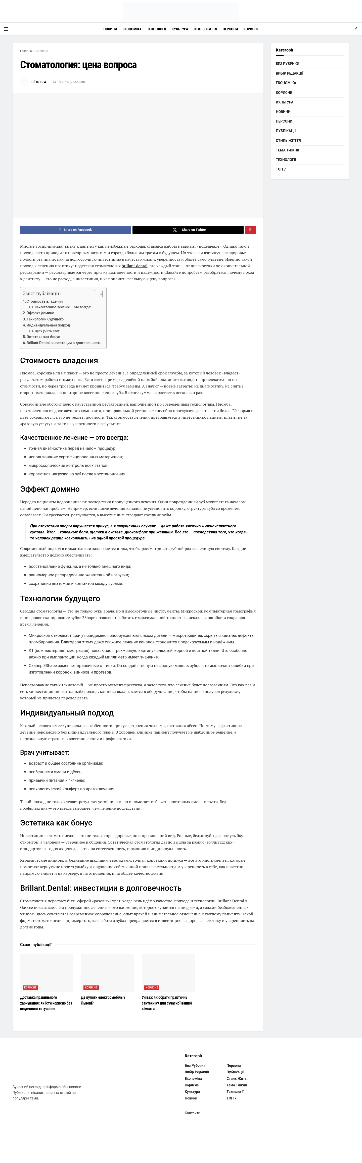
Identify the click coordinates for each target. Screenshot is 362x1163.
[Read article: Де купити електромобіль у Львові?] (107, 974)
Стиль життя (205, 29)
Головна (26, 51)
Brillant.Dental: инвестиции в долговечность (64, 344)
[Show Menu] (6, 29)
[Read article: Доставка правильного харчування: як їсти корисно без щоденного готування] (46, 974)
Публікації (286, 131)
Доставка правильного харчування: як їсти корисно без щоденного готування (46, 1004)
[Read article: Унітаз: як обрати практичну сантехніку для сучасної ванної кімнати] (168, 974)
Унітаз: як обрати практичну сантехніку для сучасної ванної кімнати (167, 1004)
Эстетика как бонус (43, 338)
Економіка (132, 29)
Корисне (251, 29)
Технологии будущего (45, 320)
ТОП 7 (281, 169)
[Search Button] (356, 29)
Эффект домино (40, 314)
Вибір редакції (289, 73)
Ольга (41, 82)
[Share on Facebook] (75, 230)
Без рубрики (287, 64)
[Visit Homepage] (181, 11)
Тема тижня (287, 150)
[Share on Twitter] (188, 230)
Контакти (192, 1114)
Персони (230, 29)
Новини (110, 29)
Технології (156, 29)
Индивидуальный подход (48, 326)
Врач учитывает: (47, 332)
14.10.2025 (61, 82)
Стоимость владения (45, 303)
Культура (180, 29)
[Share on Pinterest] (250, 230)
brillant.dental (135, 267)
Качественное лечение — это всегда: (63, 308)
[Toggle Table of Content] (95, 295)
